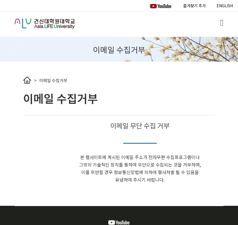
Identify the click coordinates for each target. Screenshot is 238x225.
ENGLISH (225, 5)
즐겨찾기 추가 (194, 5)
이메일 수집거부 (53, 80)
